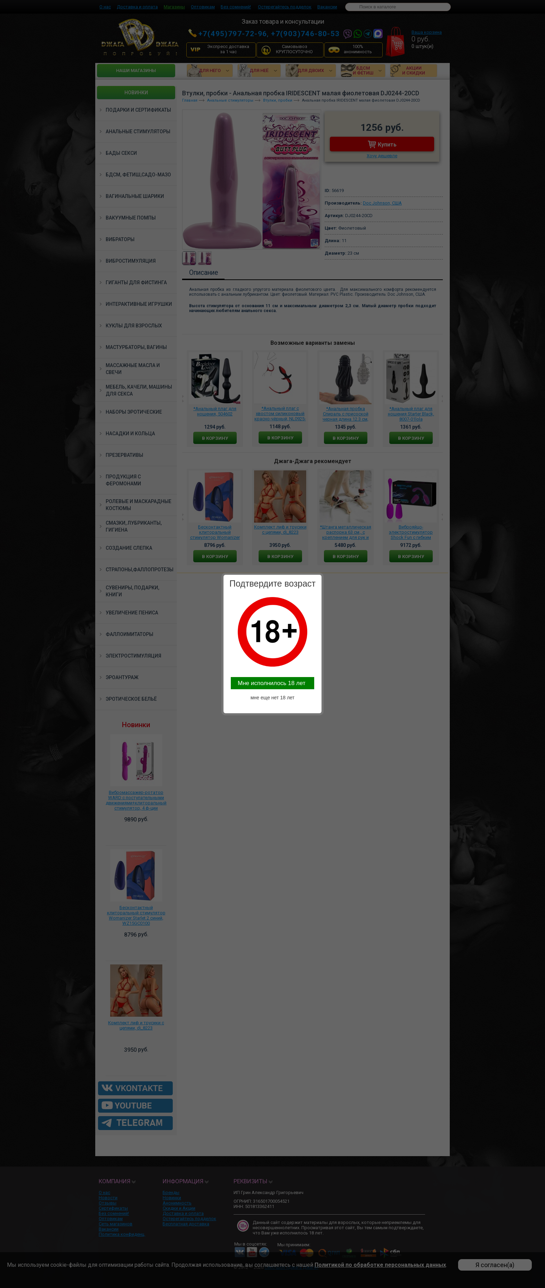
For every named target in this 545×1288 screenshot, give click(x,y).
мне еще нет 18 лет (273, 697)
